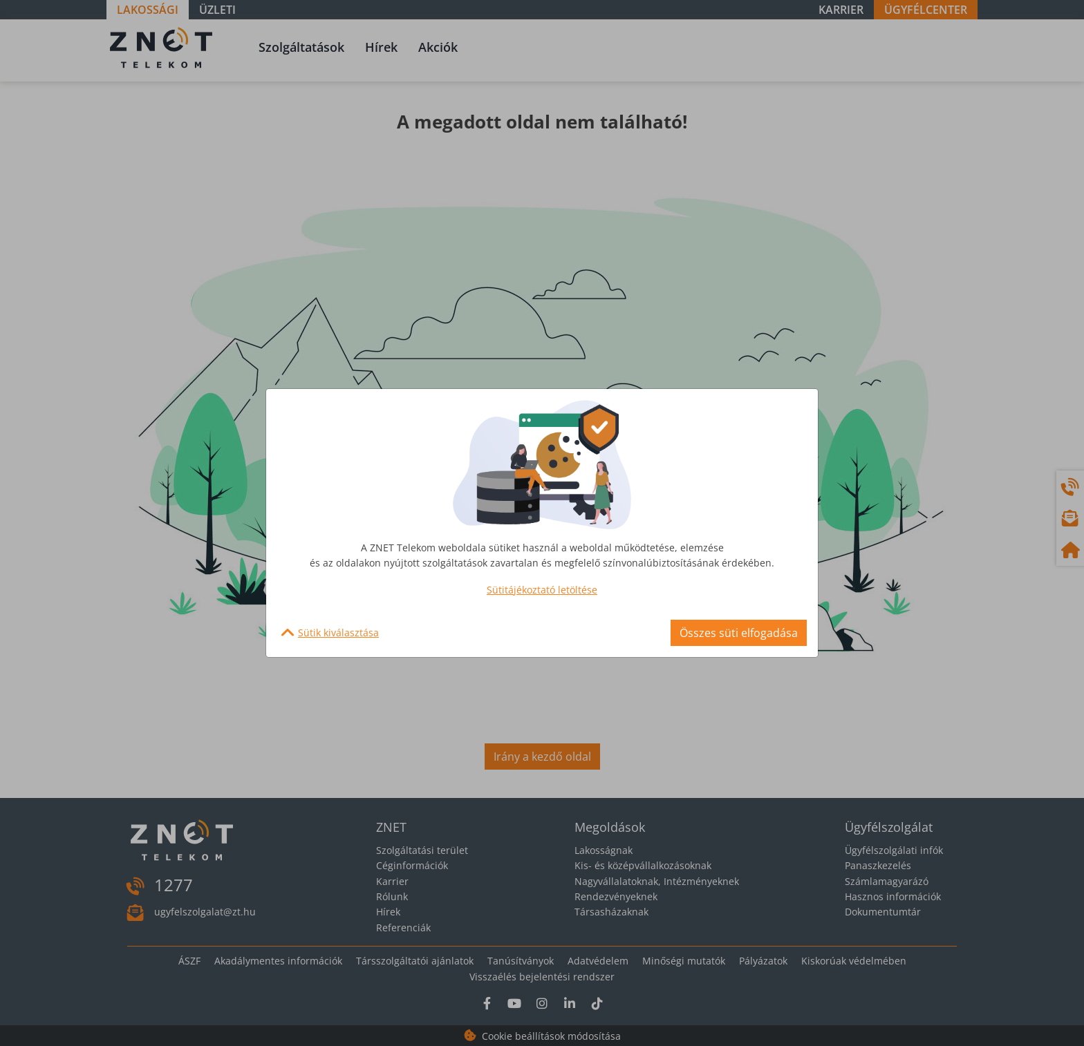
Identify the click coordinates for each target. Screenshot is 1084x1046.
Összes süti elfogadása (739, 632)
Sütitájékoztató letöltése (542, 589)
